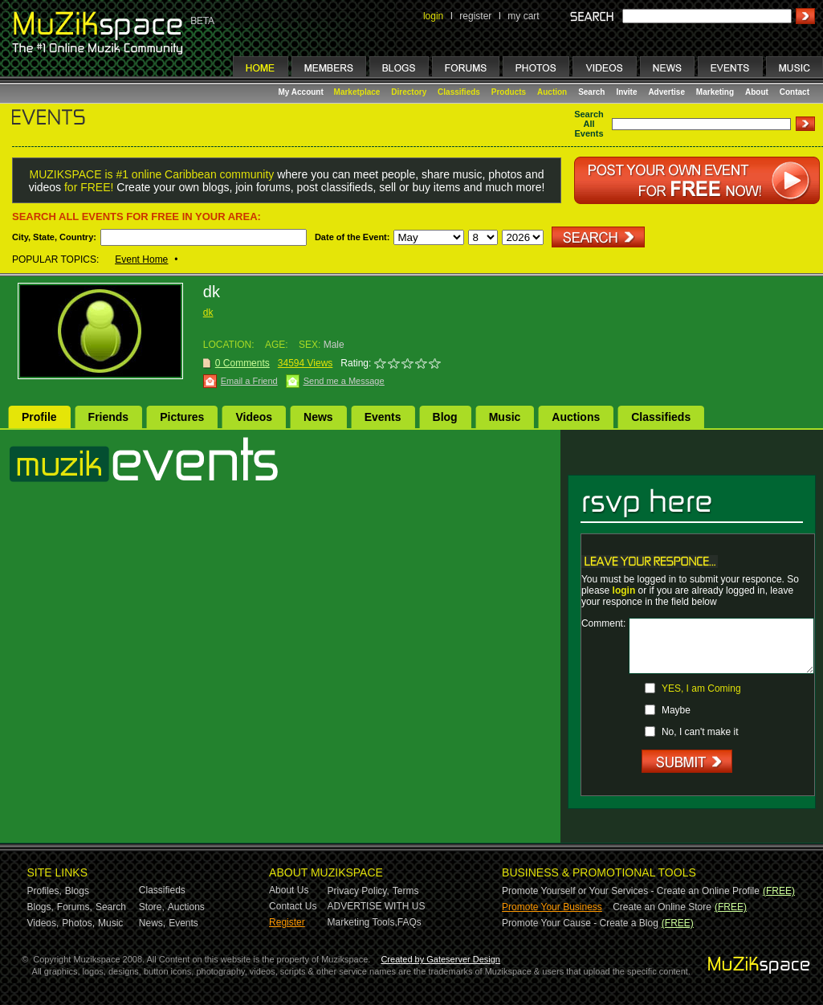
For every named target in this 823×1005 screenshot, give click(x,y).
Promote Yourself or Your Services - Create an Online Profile (631, 891)
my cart (523, 16)
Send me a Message (344, 381)
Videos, (43, 923)
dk (208, 312)
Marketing (715, 92)
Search (591, 92)
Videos (253, 417)
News (318, 417)
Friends (108, 417)
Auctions (576, 417)
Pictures (182, 417)
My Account (302, 92)
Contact (794, 92)
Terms (406, 891)
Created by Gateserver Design (440, 959)
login (433, 16)
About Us (288, 890)
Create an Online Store (662, 907)
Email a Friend (249, 381)
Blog (445, 417)
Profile (39, 417)
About (756, 92)
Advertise (666, 92)
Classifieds (459, 92)
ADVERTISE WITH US (377, 906)
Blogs (77, 891)
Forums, (74, 907)
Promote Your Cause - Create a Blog (580, 923)
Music (505, 417)
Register (287, 922)
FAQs (409, 922)
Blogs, (40, 907)
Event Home (141, 259)
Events (383, 417)
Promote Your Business (552, 907)
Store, (152, 907)
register (475, 16)
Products (508, 92)
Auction (552, 92)
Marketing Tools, (362, 922)
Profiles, (44, 891)
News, (152, 923)
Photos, (78, 923)
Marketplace (357, 92)
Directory (408, 92)
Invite (626, 92)
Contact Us (292, 906)
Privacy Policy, (358, 891)
